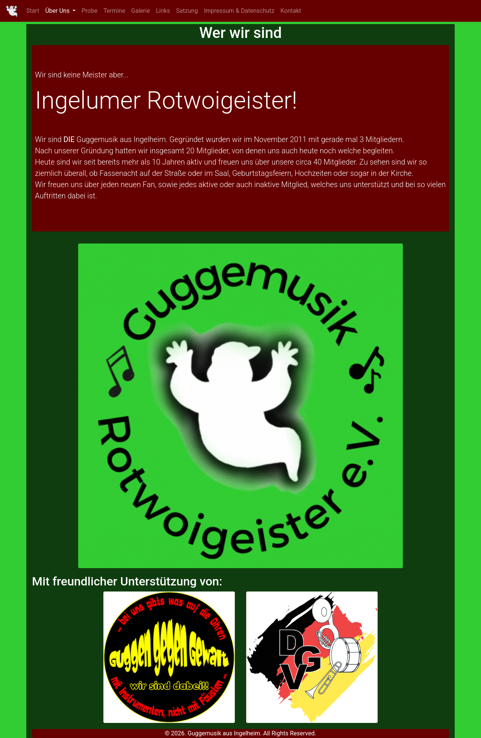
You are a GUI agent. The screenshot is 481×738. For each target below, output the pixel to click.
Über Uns (58, 10)
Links (163, 10)
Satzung (187, 10)
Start (32, 10)
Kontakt (290, 10)
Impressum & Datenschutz (239, 10)
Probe (89, 10)
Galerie (140, 10)
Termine (114, 10)
